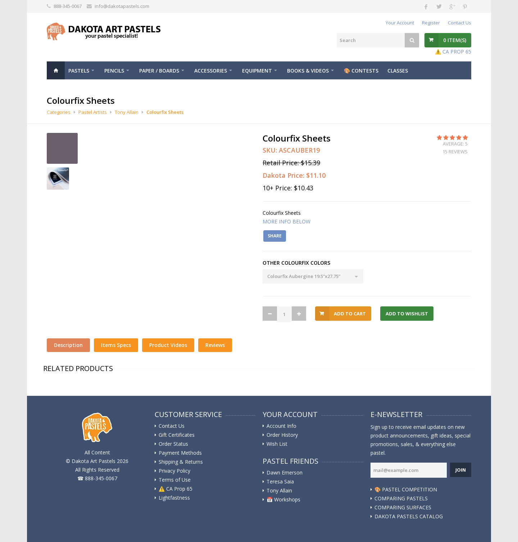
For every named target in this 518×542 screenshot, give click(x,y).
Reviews (215, 345)
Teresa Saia (280, 481)
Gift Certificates (177, 435)
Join (460, 470)
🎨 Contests (361, 70)
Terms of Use (175, 480)
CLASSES (397, 70)
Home (56, 70)
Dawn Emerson (285, 472)
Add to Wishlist (407, 313)
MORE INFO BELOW (286, 221)
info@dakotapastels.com (122, 6)
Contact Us (459, 22)
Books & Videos (308, 70)
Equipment (257, 70)
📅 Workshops (283, 499)
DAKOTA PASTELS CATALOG (408, 516)
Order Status (173, 444)
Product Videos (168, 345)
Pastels (78, 70)
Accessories (210, 70)
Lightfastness (174, 498)
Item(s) (454, 40)
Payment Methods (180, 453)
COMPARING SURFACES (402, 507)
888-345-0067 (68, 6)
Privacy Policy (174, 471)
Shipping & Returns (181, 462)
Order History (282, 435)
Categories (59, 112)
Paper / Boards (159, 70)
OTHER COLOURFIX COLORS (296, 262)
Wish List (277, 444)
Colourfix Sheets (164, 112)
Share (275, 236)
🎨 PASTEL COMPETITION (405, 489)
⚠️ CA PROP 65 (453, 51)
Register (431, 22)
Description (68, 345)
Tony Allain (126, 112)
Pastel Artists (92, 112)
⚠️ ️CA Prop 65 (175, 489)
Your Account (400, 22)
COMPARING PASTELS (401, 498)
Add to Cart (350, 313)
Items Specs (116, 345)
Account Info (281, 426)
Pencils (114, 70)
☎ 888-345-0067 (97, 478)
